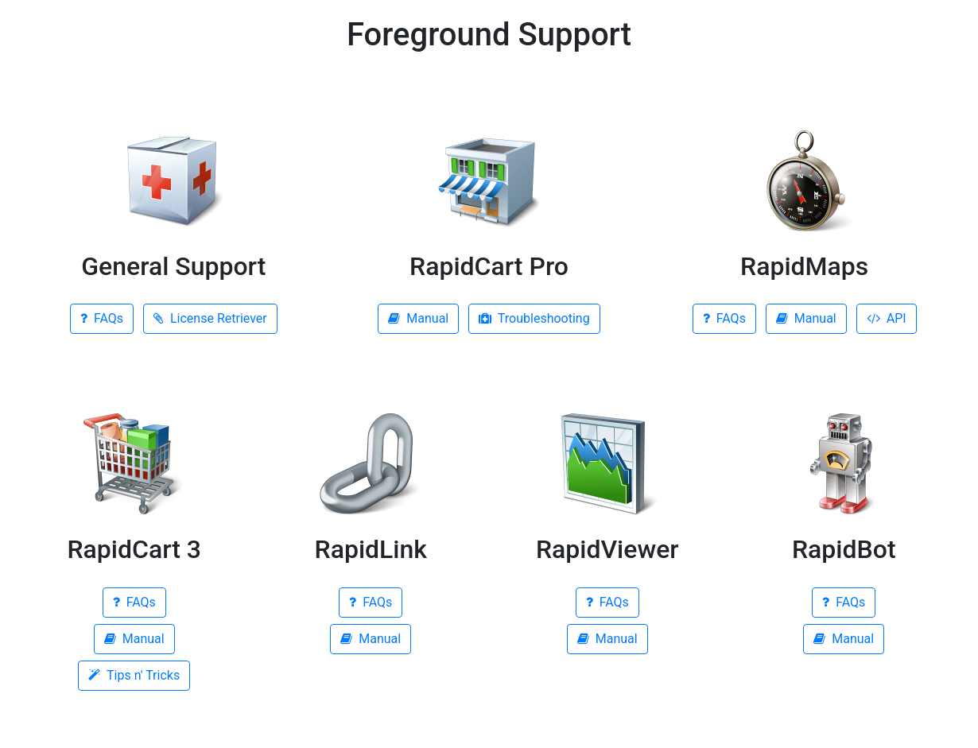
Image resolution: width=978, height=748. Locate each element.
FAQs (101, 318)
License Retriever (210, 318)
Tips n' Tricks (134, 675)
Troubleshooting (534, 318)
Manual (418, 318)
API (886, 318)
